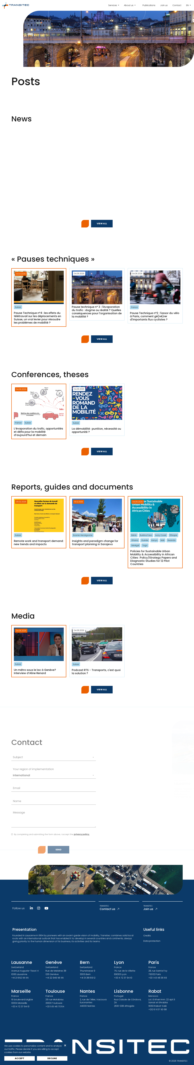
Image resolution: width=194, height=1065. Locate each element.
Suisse (18, 307)
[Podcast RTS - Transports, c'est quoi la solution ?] (97, 651)
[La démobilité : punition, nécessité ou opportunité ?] (97, 410)
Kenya (154, 540)
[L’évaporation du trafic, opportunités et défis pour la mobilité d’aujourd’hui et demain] (39, 411)
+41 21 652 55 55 (20, 977)
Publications (149, 5)
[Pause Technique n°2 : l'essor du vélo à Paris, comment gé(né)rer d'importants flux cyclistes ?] (155, 295)
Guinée (144, 540)
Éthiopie (173, 535)
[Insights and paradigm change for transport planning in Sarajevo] (97, 522)
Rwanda (171, 540)
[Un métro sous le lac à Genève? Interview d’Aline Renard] (39, 651)
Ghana (134, 540)
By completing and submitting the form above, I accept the (52, 856)
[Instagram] (38, 908)
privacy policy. (82, 856)
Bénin (134, 535)
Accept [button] (19, 1058)
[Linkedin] (31, 908)
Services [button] (112, 5)
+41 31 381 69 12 (87, 977)
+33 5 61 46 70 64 (55, 1006)
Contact (176, 5)
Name (17, 823)
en (187, 5)
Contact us (112, 909)
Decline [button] (52, 1058)
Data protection (151, 941)
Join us (164, 5)
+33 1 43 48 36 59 (157, 977)
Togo (144, 545)
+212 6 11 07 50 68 (157, 1009)
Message (19, 835)
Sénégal (135, 545)
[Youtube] (46, 908)
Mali (162, 540)
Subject (18, 779)
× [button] (65, 1045)
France (134, 307)
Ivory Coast (160, 535)
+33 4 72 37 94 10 (123, 977)
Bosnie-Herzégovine (82, 535)
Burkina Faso (146, 535)
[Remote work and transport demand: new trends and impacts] (39, 522)
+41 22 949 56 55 (55, 977)
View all (102, 223)
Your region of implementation (33, 791)
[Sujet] (59, 779)
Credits (147, 935)
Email (16, 810)
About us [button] (129, 5)
